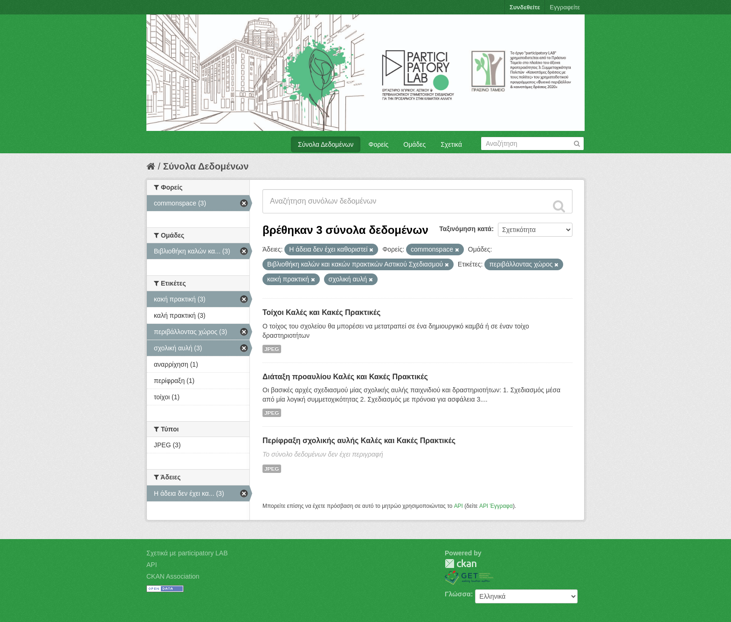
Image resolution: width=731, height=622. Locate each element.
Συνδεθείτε (525, 7)
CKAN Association (173, 576)
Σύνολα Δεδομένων (325, 144)
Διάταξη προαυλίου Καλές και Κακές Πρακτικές (345, 377)
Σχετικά (451, 144)
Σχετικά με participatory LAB (187, 553)
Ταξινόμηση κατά (465, 228)
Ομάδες (414, 144)
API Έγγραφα (496, 506)
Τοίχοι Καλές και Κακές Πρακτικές (321, 312)
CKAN (460, 563)
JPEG (271, 349)
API (458, 506)
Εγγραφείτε (565, 7)
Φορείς (378, 144)
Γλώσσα (458, 594)
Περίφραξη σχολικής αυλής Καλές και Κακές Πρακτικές (358, 440)
